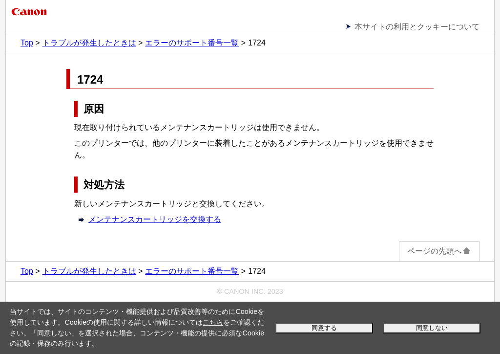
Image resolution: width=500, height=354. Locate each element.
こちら (213, 322)
